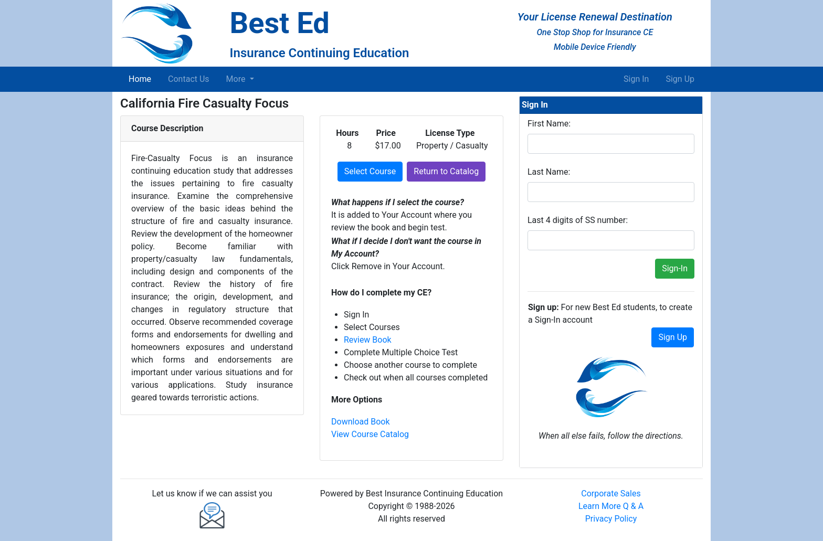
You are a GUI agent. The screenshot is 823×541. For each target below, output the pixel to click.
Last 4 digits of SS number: (577, 220)
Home (142, 78)
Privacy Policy (611, 519)
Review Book (368, 340)
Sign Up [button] (672, 337)
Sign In (636, 79)
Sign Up (680, 79)
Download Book (360, 422)
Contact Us (188, 79)
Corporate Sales (610, 493)
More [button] (237, 79)
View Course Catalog (370, 434)
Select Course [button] (370, 171)
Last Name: (548, 172)
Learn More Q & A (610, 506)
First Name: (549, 124)
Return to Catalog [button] (446, 171)
